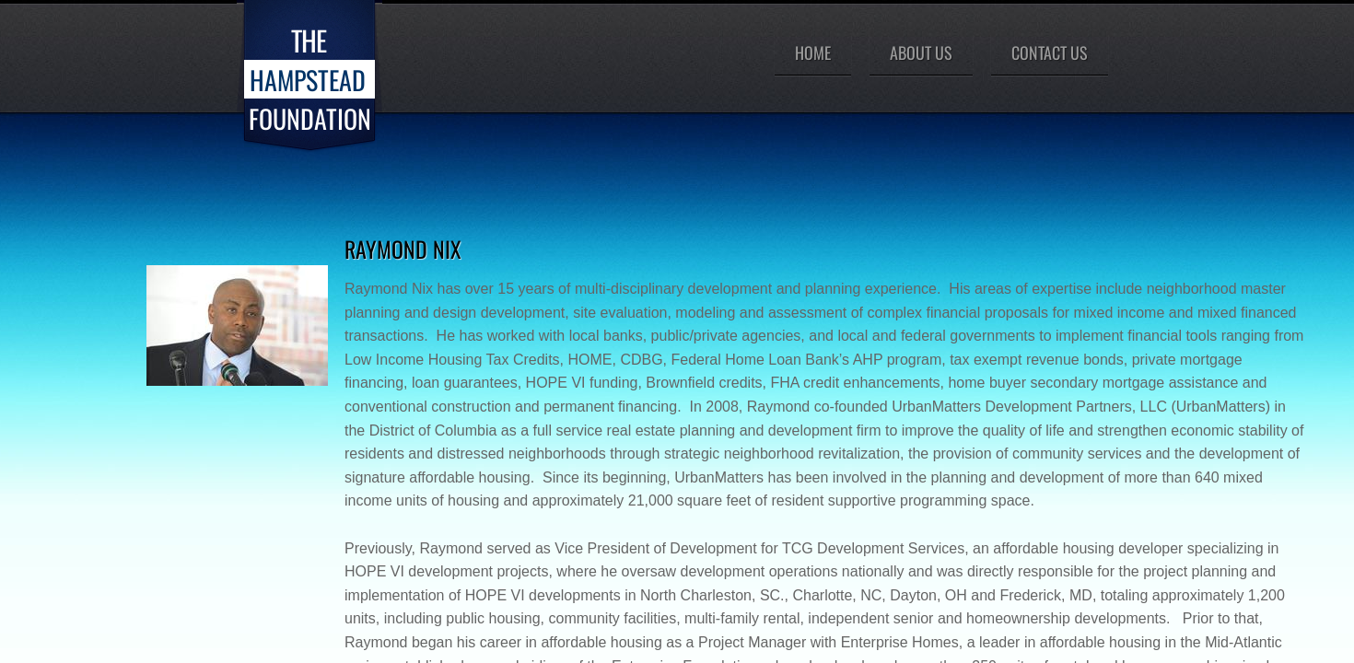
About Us (921, 52)
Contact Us (1049, 52)
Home (813, 52)
